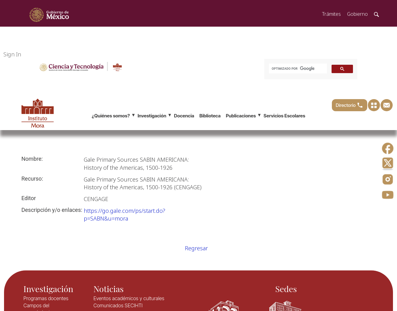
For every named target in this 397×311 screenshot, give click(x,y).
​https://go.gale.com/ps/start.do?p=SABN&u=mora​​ (124, 214)
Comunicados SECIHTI (117, 305)
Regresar (196, 248)
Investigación (152, 116)
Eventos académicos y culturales (128, 298)
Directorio (349, 105)
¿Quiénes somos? (111, 116)
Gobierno (357, 14)
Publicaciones (241, 116)
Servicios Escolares (284, 116)
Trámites (331, 14)
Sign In (12, 54)
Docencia (184, 116)
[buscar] (297, 68)
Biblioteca (210, 116)
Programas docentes (46, 298)
